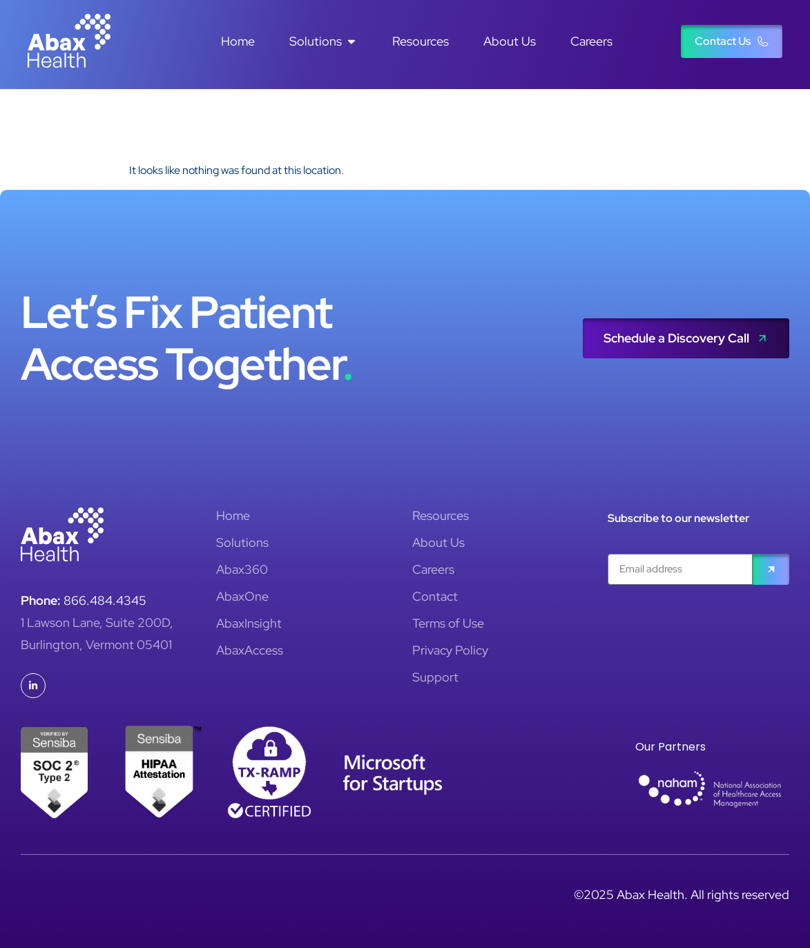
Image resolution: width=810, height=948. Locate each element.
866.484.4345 (105, 600)
